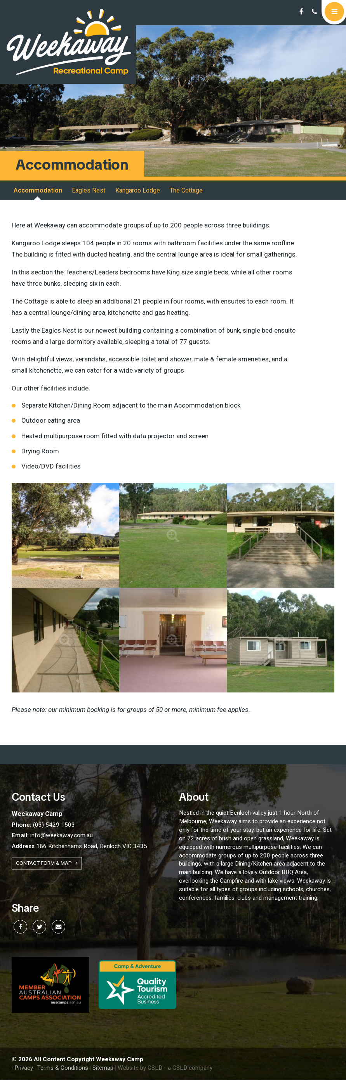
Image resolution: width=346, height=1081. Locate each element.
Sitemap (102, 1068)
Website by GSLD (140, 1068)
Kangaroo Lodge (137, 190)
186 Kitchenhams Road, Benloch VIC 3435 (79, 846)
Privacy (23, 1068)
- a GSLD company (188, 1068)
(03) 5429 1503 (43, 825)
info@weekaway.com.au (52, 836)
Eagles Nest (88, 190)
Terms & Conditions (62, 1068)
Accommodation (38, 190)
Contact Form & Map (47, 864)
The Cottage (185, 190)
